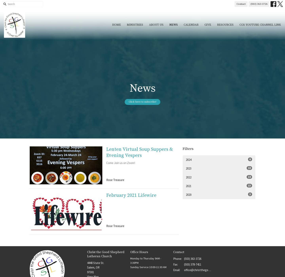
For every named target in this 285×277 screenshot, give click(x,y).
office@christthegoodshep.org (198, 270)
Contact (241, 4)
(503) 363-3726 (259, 4)
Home (116, 25)
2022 (219, 177)
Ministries (135, 25)
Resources (225, 25)
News (173, 25)
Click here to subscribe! (142, 101)
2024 (219, 159)
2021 (219, 186)
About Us (156, 25)
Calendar (191, 25)
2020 (219, 194)
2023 (219, 168)
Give (207, 25)
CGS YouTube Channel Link (260, 25)
